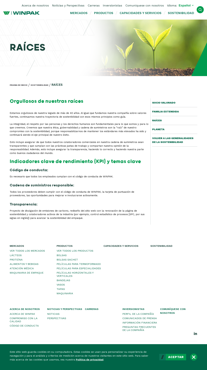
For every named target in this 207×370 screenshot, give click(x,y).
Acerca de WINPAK (22, 313)
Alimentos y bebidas (24, 264)
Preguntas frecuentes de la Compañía (139, 328)
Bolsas (62, 255)
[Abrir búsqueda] (200, 9)
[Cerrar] (193, 357)
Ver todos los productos (75, 250)
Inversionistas (112, 5)
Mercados (78, 13)
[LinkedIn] (195, 333)
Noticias (53, 313)
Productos (103, 13)
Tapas (61, 289)
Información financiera (139, 322)
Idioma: (172, 5)
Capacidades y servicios (140, 13)
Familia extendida (165, 111)
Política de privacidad (89, 359)
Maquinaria (65, 293)
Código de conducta (24, 325)
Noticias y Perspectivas (68, 5)
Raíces (157, 120)
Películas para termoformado (79, 264)
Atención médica (22, 268)
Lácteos (16, 255)
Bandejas (63, 280)
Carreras (94, 5)
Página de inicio (18, 85)
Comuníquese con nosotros (144, 5)
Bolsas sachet (67, 259)
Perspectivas (56, 318)
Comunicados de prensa (139, 318)
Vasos (61, 284)
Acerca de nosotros (35, 5)
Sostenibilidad (181, 13)
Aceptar (176, 357)
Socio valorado (163, 102)
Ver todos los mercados (27, 250)
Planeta (158, 129)
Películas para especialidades (79, 268)
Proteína (16, 259)
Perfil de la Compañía (138, 313)
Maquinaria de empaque (27, 272)
